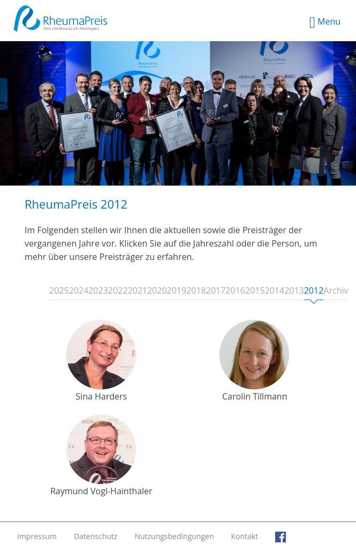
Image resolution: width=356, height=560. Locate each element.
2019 (177, 290)
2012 (314, 292)
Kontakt (244, 536)
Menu (324, 22)
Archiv (335, 290)
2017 (216, 290)
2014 (275, 290)
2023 (98, 290)
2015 (255, 290)
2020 (157, 290)
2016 (235, 290)
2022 (118, 290)
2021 (137, 290)
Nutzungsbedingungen (174, 536)
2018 (196, 290)
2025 (59, 290)
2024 (79, 290)
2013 (294, 290)
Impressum (37, 536)
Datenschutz (95, 536)
